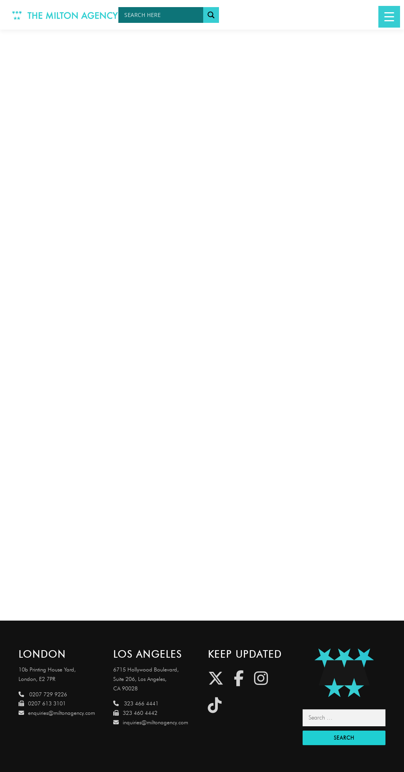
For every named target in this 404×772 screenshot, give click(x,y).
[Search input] (162, 15)
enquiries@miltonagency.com (57, 713)
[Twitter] (216, 678)
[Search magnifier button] (211, 15)
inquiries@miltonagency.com (150, 722)
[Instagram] (261, 678)
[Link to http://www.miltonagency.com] (65, 14)
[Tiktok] (215, 705)
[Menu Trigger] (389, 17)
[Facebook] (239, 678)
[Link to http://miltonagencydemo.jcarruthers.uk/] (344, 672)
